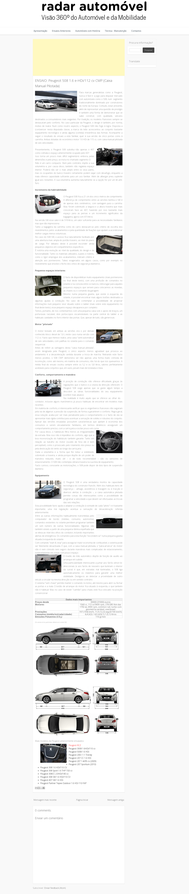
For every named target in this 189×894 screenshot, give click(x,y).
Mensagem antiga (115, 799)
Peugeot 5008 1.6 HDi (79, 751)
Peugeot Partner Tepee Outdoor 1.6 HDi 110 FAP (63, 783)
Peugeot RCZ (75, 745)
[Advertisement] (79, 57)
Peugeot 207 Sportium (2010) (82, 764)
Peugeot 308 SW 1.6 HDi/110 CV (55, 776)
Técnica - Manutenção (116, 30)
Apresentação (40, 30)
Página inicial (82, 799)
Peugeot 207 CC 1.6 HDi (80, 758)
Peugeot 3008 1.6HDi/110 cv (82, 748)
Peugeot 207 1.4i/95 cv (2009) (82, 761)
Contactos (136, 30)
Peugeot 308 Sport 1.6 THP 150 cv (56, 770)
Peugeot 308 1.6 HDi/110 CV (53, 767)
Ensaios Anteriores (61, 30)
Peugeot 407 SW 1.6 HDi (51, 780)
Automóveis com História (87, 30)
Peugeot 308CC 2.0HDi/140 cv (54, 773)
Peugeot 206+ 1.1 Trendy (80, 754)
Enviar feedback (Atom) (55, 888)
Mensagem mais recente (45, 799)
